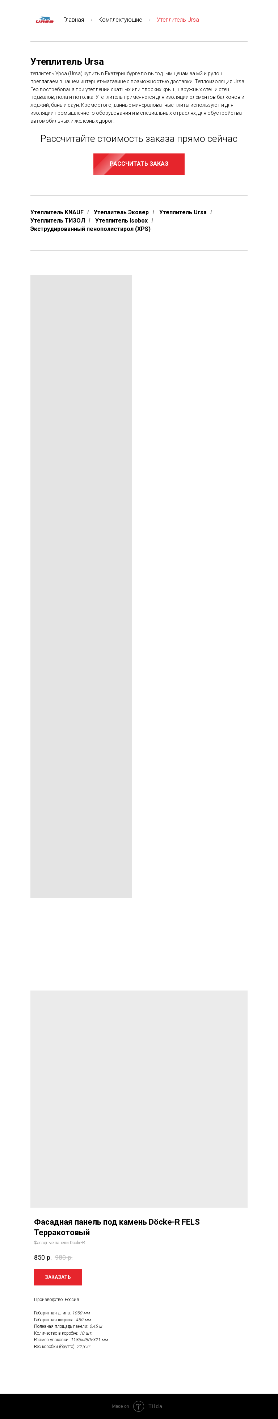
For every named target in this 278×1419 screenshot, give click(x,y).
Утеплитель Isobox (121, 220)
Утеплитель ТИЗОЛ (57, 220)
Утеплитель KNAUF (57, 212)
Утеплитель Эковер (121, 212)
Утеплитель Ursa (183, 212)
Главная (57, 19)
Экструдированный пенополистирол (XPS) (90, 228)
